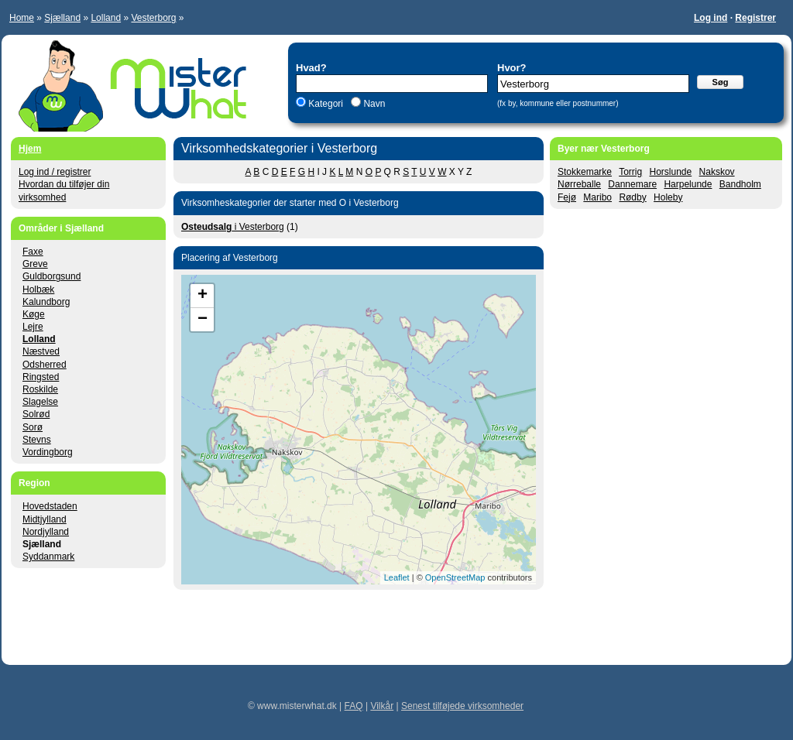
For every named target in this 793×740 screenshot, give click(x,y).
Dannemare (632, 184)
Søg (720, 82)
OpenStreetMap (455, 577)
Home (21, 17)
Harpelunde (688, 184)
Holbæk (38, 289)
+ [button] (202, 295)
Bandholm (740, 184)
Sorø (32, 427)
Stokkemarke (585, 171)
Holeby (668, 197)
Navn (373, 103)
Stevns (36, 439)
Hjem (30, 148)
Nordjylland (45, 531)
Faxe (32, 251)
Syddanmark (48, 556)
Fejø (567, 197)
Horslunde (671, 171)
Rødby (632, 197)
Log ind (710, 17)
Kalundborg (46, 301)
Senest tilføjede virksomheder (462, 706)
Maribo (597, 197)
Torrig (630, 171)
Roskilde (40, 389)
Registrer (755, 17)
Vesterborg (153, 17)
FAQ (354, 706)
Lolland (106, 17)
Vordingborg (47, 452)
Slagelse (40, 401)
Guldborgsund (51, 276)
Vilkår (381, 706)
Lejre (32, 326)
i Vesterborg (232, 226)
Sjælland (62, 17)
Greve (35, 264)
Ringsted (40, 377)
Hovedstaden (49, 506)
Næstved (41, 351)
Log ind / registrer (55, 171)
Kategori (325, 103)
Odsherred (44, 364)
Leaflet (397, 577)
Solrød (36, 414)
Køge (33, 314)
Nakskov (717, 171)
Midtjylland (44, 519)
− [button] (202, 319)
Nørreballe (579, 184)
